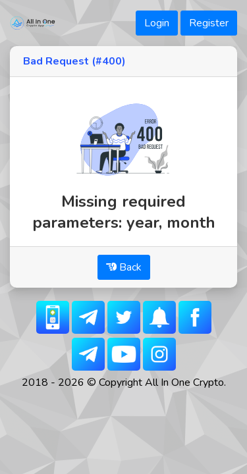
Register (209, 23)
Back (124, 267)
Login (156, 23)
